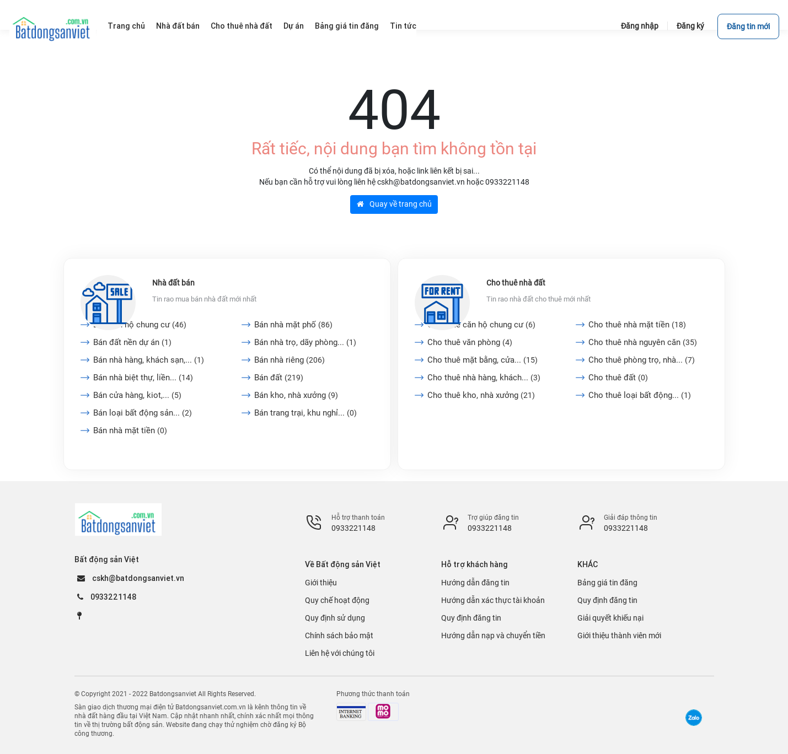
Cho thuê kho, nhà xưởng (481, 395)
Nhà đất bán (173, 282)
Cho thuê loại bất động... (639, 395)
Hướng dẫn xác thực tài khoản (493, 600)
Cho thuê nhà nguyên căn (642, 342)
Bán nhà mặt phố (293, 325)
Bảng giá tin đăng (607, 582)
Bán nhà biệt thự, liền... (143, 378)
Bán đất (278, 378)
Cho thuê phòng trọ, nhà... (641, 360)
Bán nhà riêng (289, 360)
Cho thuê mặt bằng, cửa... (482, 360)
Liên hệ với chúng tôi (339, 653)
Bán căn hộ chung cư (139, 325)
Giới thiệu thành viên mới (619, 635)
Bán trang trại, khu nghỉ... (305, 413)
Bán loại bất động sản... (142, 413)
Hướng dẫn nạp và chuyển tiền (493, 635)
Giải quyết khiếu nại (610, 617)
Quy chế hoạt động (337, 600)
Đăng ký (690, 25)
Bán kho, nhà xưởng (296, 395)
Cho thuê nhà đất (515, 282)
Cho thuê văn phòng (469, 342)
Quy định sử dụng (335, 617)
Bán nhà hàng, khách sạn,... (148, 360)
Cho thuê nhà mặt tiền (637, 325)
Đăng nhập (639, 25)
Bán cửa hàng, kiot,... (137, 395)
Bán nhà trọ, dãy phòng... (305, 342)
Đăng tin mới (748, 26)
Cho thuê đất (618, 378)
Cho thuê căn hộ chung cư (481, 325)
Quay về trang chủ (394, 204)
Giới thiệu (321, 582)
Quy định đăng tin (471, 617)
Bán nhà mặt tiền (130, 430)
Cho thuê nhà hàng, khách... (483, 378)
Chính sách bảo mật (339, 635)
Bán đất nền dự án (132, 342)
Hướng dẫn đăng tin (475, 582)
